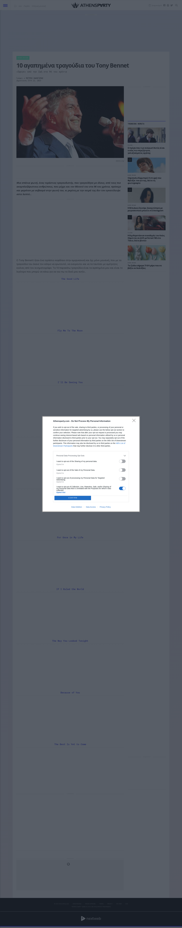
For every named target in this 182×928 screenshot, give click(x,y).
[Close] (134, 421)
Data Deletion (76, 507)
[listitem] (91, 455)
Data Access (91, 507)
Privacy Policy (105, 507)
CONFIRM (72, 498)
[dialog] (91, 464)
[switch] (122, 461)
